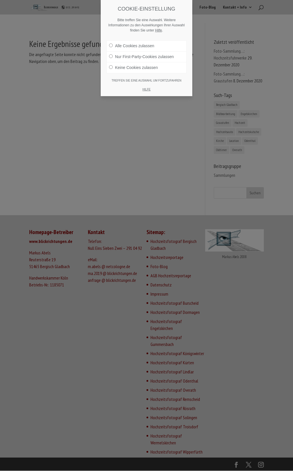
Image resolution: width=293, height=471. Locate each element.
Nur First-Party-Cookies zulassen (141, 56)
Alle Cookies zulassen (131, 45)
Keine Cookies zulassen (133, 67)
